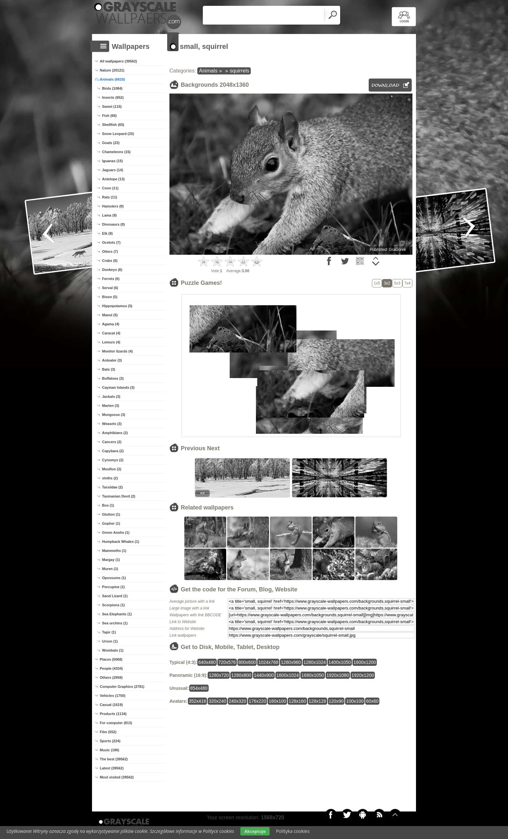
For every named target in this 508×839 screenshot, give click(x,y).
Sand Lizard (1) (115, 596)
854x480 (199, 688)
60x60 (372, 701)
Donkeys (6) (112, 270)
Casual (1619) (111, 705)
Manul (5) (110, 315)
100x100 (355, 701)
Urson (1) (110, 641)
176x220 (257, 701)
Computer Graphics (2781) (122, 686)
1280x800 (241, 675)
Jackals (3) (111, 396)
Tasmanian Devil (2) (118, 496)
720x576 (227, 662)
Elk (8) (107, 233)
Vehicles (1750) (112, 696)
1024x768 (268, 662)
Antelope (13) (113, 179)
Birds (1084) (112, 88)
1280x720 (219, 675)
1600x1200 (364, 662)
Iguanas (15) (112, 161)
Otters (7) (110, 251)
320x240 (217, 701)
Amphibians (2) (115, 433)
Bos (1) (108, 505)
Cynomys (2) (112, 460)
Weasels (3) (111, 424)
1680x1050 (312, 675)
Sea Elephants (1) (117, 614)
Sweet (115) (112, 106)
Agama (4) (110, 324)
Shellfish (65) (113, 125)
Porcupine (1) (113, 587)
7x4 (407, 283)
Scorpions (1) (113, 605)
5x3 (397, 283)
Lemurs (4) (111, 342)
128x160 (297, 701)
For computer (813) (116, 723)
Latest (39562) (111, 768)
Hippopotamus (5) (117, 306)
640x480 (207, 662)
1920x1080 (338, 675)
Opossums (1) (114, 578)
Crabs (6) (110, 261)
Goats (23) (111, 143)
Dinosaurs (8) (113, 224)
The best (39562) (114, 759)
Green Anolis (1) (116, 532)
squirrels (239, 70)
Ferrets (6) (111, 279)
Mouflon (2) (111, 469)
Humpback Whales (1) (120, 541)
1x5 (377, 283)
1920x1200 (363, 675)
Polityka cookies (293, 831)
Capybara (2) (113, 451)
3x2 (387, 283)
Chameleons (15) (116, 152)
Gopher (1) (111, 523)
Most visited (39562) (117, 777)
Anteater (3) (112, 360)
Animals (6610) (112, 79)
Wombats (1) (112, 650)
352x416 (197, 701)
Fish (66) (109, 115)
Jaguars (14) (112, 170)
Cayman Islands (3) (118, 387)
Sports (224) (110, 741)
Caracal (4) (111, 333)
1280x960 (291, 662)
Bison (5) (109, 297)
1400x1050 (340, 662)
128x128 (317, 701)
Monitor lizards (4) (117, 351)
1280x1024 (315, 662)
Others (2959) (111, 677)
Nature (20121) (112, 70)
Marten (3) (110, 406)
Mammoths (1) (114, 551)
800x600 (247, 662)
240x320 (237, 701)
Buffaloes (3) (113, 378)
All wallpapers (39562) (118, 61)
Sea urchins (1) (115, 623)
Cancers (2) (111, 442)
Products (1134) (113, 714)
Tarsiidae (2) (112, 487)
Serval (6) (110, 288)
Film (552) (108, 732)
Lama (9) (109, 215)
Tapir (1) (109, 632)
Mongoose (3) (113, 415)
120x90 (336, 701)
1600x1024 (287, 675)
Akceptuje (254, 831)
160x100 (277, 701)
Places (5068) (111, 659)
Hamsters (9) (113, 206)
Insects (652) (113, 97)
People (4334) (111, 668)
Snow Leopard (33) (118, 134)
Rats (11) (109, 197)
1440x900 (264, 675)
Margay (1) (111, 560)
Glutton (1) (111, 514)
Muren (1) (110, 569)
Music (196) (109, 750)
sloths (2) (110, 478)
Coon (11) (110, 188)
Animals (208, 70)
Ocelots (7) (111, 242)
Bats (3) (108, 369)
